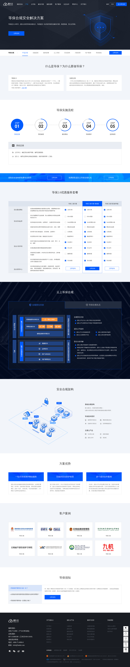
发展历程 (48, 628)
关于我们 (83, 4)
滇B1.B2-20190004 (112, 656)
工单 (126, 646)
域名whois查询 (111, 626)
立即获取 (111, 177)
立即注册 (122, 4)
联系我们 (48, 639)
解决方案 (41, 4)
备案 (107, 4)
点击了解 (24, 88)
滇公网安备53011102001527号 (76, 656)
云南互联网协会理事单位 (55, 659)
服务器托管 (70, 631)
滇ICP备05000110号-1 (60, 656)
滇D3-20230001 (96, 659)
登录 (112, 4)
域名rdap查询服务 (112, 628)
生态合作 (66, 4)
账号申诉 (110, 631)
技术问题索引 (91, 639)
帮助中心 (75, 4)
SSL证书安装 (90, 636)
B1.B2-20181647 (103, 656)
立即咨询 (16, 33)
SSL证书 (69, 636)
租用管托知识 (91, 631)
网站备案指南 (91, 628)
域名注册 (69, 639)
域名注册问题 (91, 634)
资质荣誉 (48, 631)
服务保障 (49, 4)
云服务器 (69, 626)
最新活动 (20, 4)
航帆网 (65, 650)
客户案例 (58, 4)
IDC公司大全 (72, 650)
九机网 (80, 650)
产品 (26, 4)
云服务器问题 (91, 626)
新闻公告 (48, 634)
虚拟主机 (69, 628)
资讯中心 (48, 642)
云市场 (33, 4)
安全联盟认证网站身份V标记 (72, 659)
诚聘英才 (48, 636)
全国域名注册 (57, 650)
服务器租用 (70, 634)
